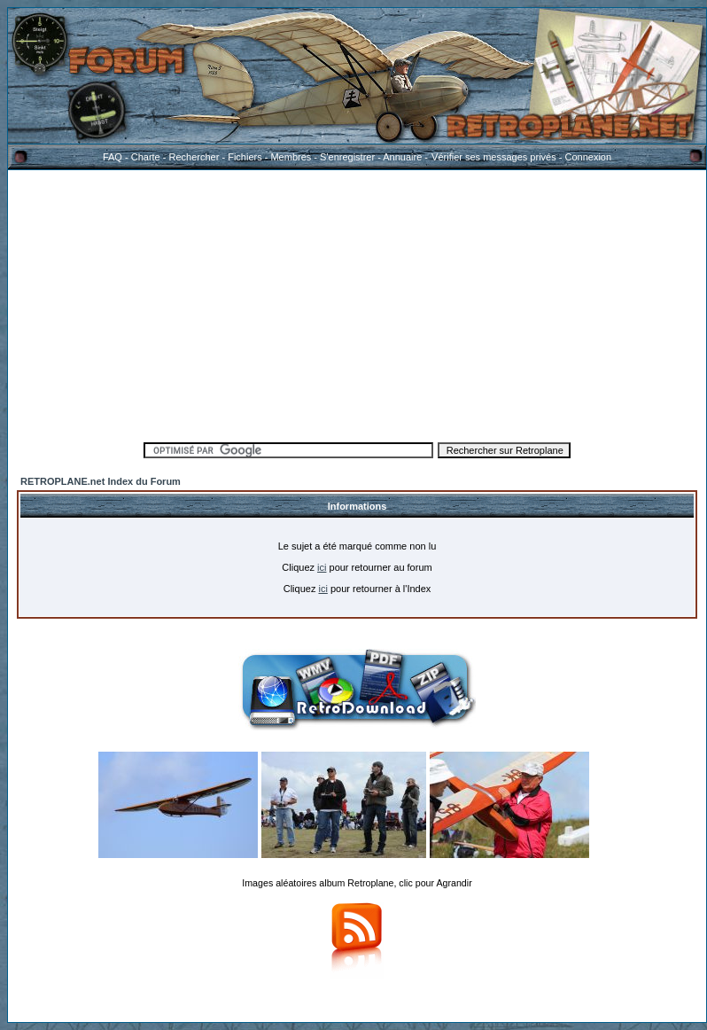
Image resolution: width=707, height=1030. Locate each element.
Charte (145, 157)
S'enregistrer (347, 157)
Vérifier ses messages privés (493, 157)
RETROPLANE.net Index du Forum (100, 481)
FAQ (112, 157)
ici (321, 567)
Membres (290, 157)
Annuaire (402, 157)
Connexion (587, 157)
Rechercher (194, 157)
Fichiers (245, 157)
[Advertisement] (357, 303)
